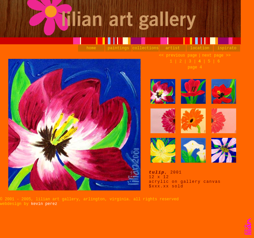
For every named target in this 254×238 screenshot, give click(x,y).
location (199, 48)
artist (172, 48)
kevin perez (44, 204)
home (91, 48)
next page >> (216, 55)
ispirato (226, 48)
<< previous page (178, 55)
